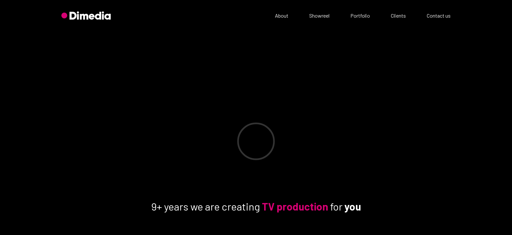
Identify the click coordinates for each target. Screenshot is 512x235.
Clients (398, 15)
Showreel (319, 15)
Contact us (439, 15)
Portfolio (360, 15)
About (281, 15)
